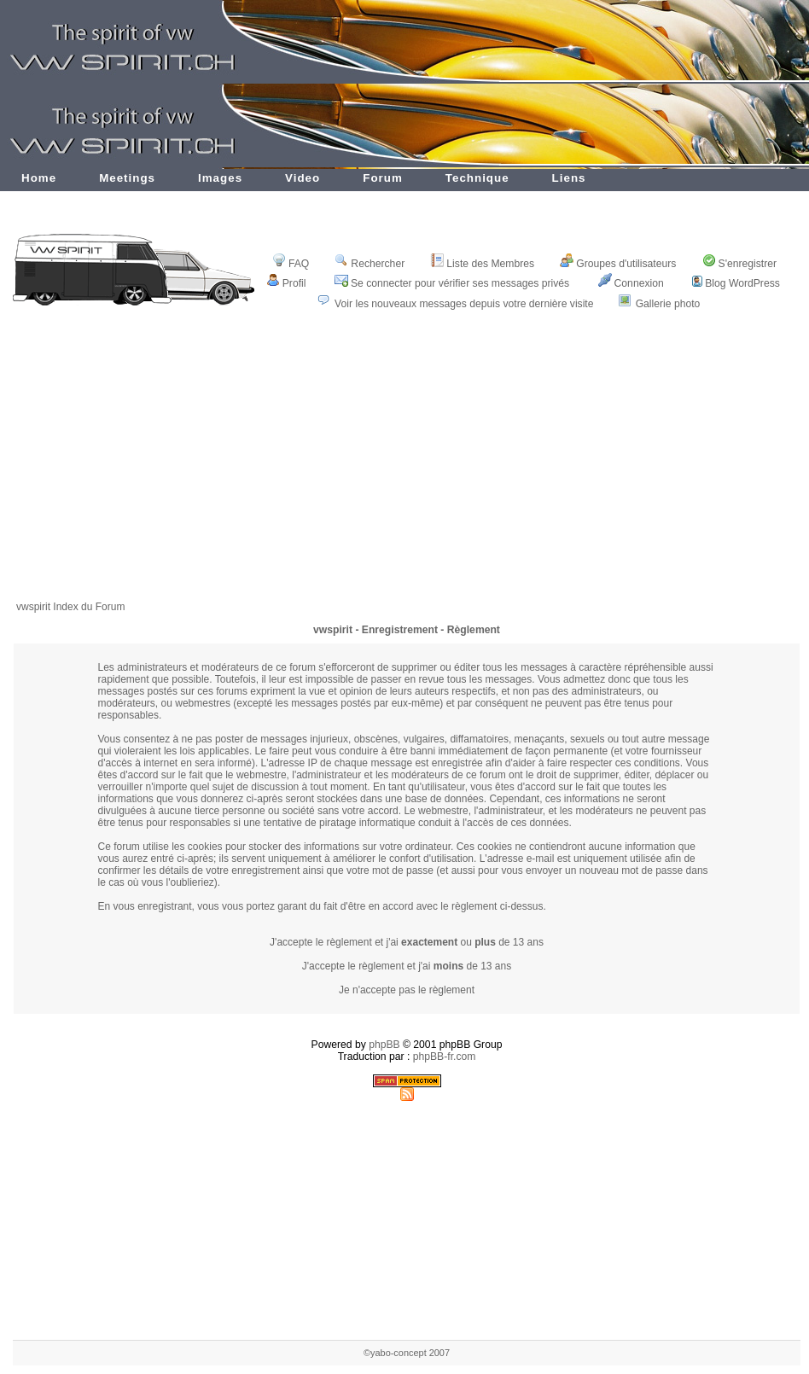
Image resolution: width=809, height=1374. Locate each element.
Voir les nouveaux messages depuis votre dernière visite (464, 304)
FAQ (290, 264)
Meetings (127, 178)
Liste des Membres (482, 264)
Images (220, 178)
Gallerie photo (668, 304)
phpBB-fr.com (444, 1057)
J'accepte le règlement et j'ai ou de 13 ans (407, 942)
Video (302, 178)
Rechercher (369, 264)
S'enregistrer (739, 264)
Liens (569, 178)
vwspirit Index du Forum (70, 607)
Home (38, 178)
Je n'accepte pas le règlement (406, 990)
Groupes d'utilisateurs (618, 264)
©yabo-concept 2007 (407, 1353)
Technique (477, 178)
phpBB (384, 1045)
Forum (383, 178)
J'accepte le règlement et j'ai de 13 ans (406, 966)
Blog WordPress (736, 283)
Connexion (631, 283)
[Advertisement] (407, 466)
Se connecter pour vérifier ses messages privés (452, 283)
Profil (286, 283)
